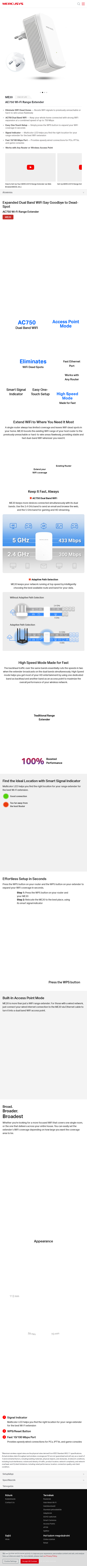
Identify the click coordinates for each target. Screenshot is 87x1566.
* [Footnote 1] (2, 1453)
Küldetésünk (10, 1499)
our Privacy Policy (50, 1556)
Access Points (49, 1524)
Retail (45, 1543)
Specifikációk (9, 1480)
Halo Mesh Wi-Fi (49, 1502)
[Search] (79, 4)
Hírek (7, 1539)
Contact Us (9, 1502)
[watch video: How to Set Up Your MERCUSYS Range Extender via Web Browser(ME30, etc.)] (30, 167)
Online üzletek (49, 1539)
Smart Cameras (49, 1520)
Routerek (47, 1499)
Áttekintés (7, 192)
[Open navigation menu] (83, 4)
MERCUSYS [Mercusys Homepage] (13, 4)
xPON (45, 1527)
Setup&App (8, 1474)
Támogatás (8, 1486)
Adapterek (47, 1513)
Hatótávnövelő (49, 1506)
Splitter (46, 1531)
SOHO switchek (49, 1517)
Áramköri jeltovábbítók (52, 1509)
